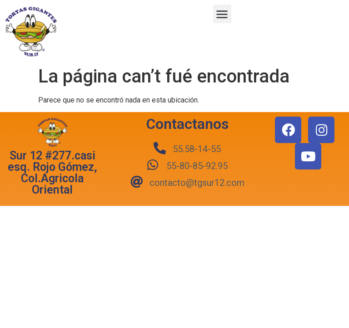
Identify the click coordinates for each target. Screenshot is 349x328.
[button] (222, 14)
